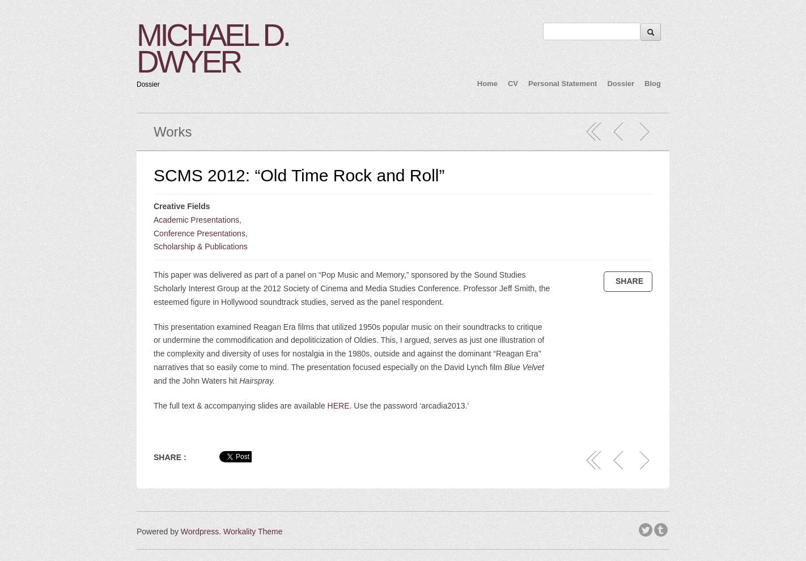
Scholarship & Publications (201, 246)
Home (487, 83)
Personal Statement (562, 83)
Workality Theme (253, 531)
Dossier (620, 83)
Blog (652, 83)
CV (513, 83)
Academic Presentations (196, 219)
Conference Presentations (199, 233)
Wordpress (200, 531)
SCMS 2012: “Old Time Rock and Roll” (299, 175)
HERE (339, 405)
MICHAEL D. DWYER (213, 48)
